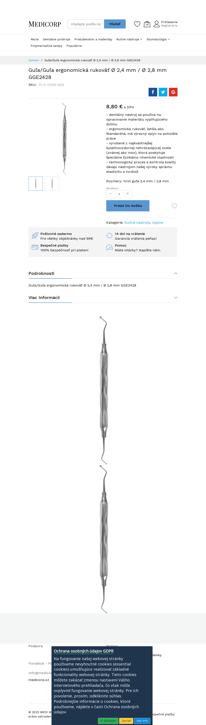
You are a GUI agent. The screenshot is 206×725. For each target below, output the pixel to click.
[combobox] (85, 23)
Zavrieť (126, 720)
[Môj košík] (147, 23)
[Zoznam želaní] (137, 23)
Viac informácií (44, 297)
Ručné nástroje (137, 222)
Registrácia (169, 25)
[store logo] (45, 24)
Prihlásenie (169, 22)
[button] (52, 183)
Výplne (157, 222)
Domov (34, 60)
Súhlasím (109, 720)
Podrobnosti (41, 273)
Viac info (142, 720)
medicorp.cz (39, 680)
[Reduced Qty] (110, 194)
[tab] (103, 273)
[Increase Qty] (128, 194)
